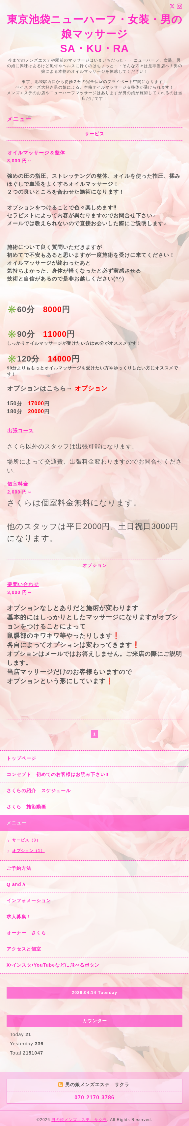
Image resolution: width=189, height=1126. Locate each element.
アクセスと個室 (24, 949)
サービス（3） (26, 840)
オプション (91, 388)
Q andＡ (16, 884)
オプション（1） (28, 850)
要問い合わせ (23, 584)
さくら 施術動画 (26, 806)
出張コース (20, 430)
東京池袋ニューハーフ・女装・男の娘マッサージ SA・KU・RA (94, 33)
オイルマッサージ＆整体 (36, 152)
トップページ (21, 758)
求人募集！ (19, 916)
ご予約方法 (19, 868)
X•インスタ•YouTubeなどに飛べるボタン (53, 965)
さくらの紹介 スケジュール (39, 790)
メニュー (16, 822)
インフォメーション (29, 900)
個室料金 (17, 484)
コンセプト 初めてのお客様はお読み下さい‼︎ (57, 774)
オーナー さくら (26, 932)
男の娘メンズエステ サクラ (79, 1119)
